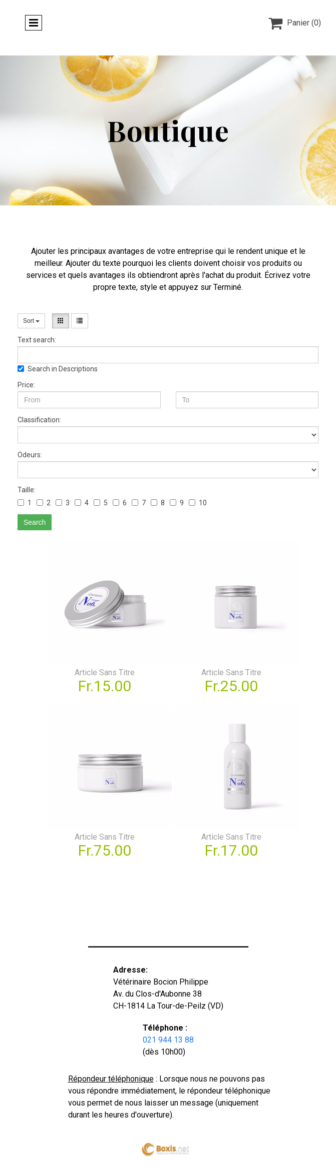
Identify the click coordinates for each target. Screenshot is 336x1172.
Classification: (39, 420)
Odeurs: (30, 455)
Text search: (37, 340)
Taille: (27, 490)
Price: (26, 385)
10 (198, 503)
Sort (31, 320)
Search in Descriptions (58, 369)
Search (35, 522)
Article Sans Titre (105, 672)
